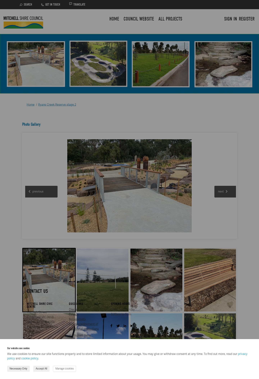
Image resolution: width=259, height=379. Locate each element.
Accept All (41, 368)
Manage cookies (64, 368)
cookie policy (29, 358)
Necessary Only (18, 368)
